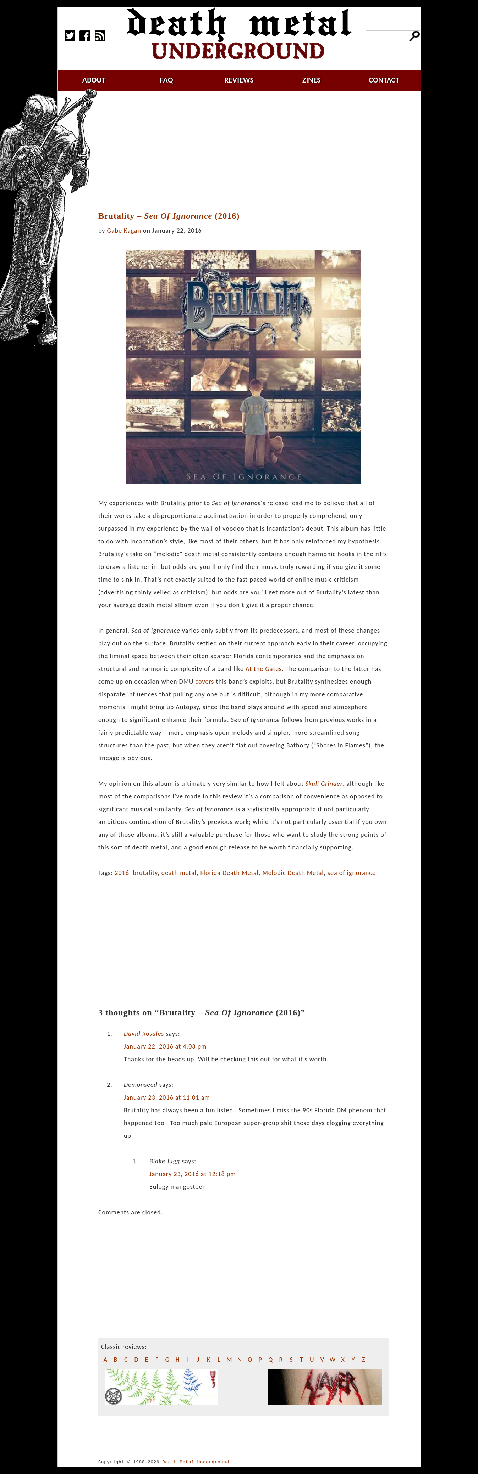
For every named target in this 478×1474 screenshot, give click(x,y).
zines (311, 80)
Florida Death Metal (229, 873)
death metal (179, 873)
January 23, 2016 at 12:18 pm (192, 1174)
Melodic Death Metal (293, 873)
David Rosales (144, 1034)
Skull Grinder (323, 783)
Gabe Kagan (124, 231)
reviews (239, 80)
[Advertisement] (247, 151)
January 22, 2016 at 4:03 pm (165, 1046)
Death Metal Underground (195, 1462)
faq (166, 80)
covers (205, 681)
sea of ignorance (352, 873)
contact (384, 80)
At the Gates (264, 669)
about (94, 80)
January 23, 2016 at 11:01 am (167, 1097)
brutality (145, 873)
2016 (122, 873)
